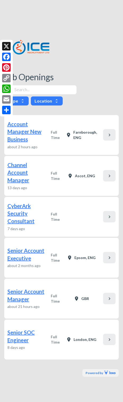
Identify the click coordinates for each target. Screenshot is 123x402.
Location (47, 100)
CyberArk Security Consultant (21, 213)
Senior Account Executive (25, 254)
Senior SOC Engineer (21, 336)
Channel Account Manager (18, 172)
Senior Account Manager (25, 295)
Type (16, 100)
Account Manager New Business (24, 131)
